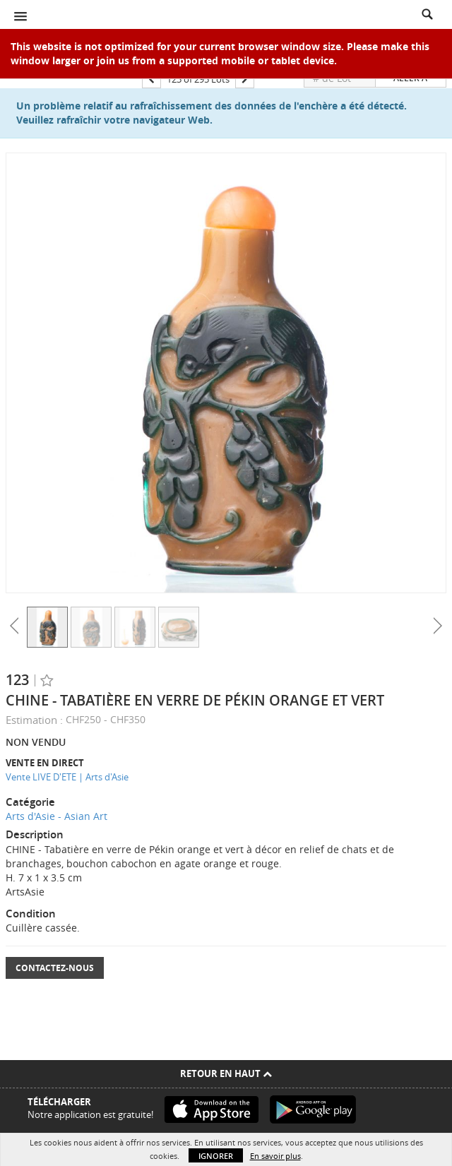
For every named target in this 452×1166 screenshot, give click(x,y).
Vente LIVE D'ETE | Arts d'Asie (67, 777)
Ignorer (215, 1155)
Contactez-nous (55, 968)
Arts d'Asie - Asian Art (56, 816)
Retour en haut (226, 1073)
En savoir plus (275, 1155)
